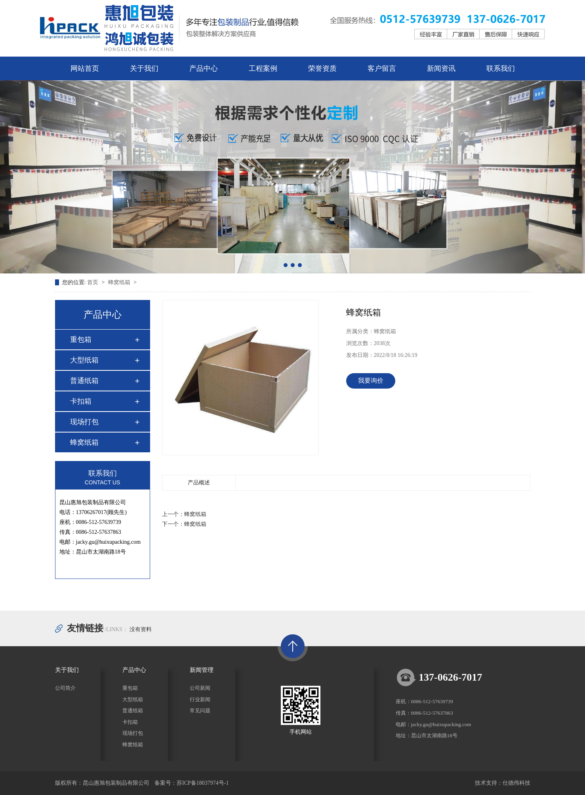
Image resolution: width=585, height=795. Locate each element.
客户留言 (382, 68)
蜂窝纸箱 (120, 282)
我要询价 (370, 380)
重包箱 (80, 339)
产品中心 (203, 68)
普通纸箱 (84, 381)
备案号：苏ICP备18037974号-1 (191, 783)
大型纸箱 (84, 360)
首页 (93, 282)
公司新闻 (200, 688)
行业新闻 (200, 699)
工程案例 (263, 68)
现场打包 (84, 422)
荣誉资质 (322, 68)
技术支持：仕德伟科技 (502, 783)
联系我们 (500, 68)
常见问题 (200, 710)
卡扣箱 (80, 401)
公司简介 (65, 688)
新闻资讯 (441, 68)
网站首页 (85, 68)
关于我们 (144, 68)
